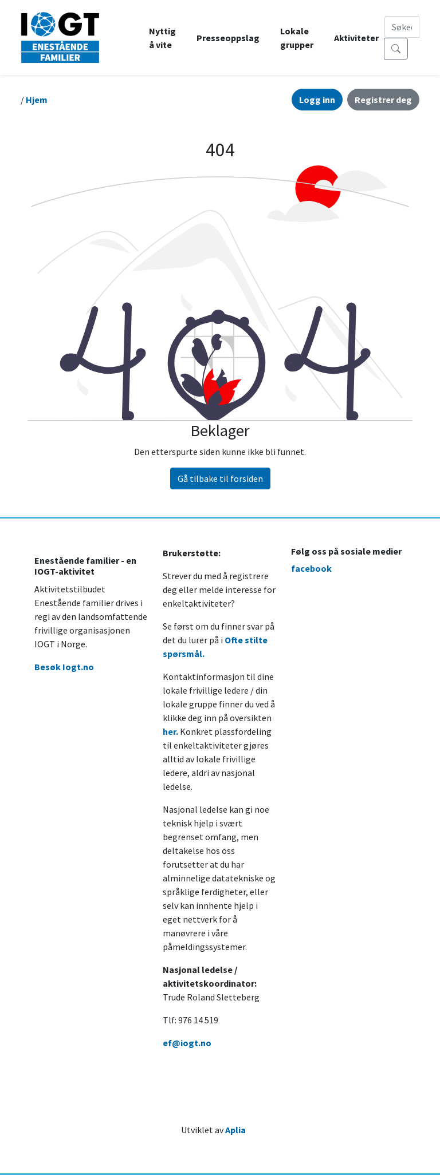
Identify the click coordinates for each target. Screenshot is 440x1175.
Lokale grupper (296, 37)
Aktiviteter (356, 37)
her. (170, 731)
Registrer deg (383, 99)
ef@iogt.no (187, 1043)
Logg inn (317, 99)
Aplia (235, 1130)
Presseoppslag (228, 37)
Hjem (37, 99)
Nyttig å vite (162, 37)
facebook (311, 568)
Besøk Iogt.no (64, 666)
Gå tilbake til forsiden (220, 478)
